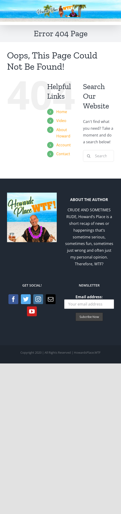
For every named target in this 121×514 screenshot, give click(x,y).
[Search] (89, 156)
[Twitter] (26, 299)
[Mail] (51, 299)
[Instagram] (38, 299)
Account (63, 144)
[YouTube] (32, 311)
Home (61, 111)
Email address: (89, 301)
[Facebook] (13, 299)
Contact (63, 153)
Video (61, 120)
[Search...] (98, 156)
